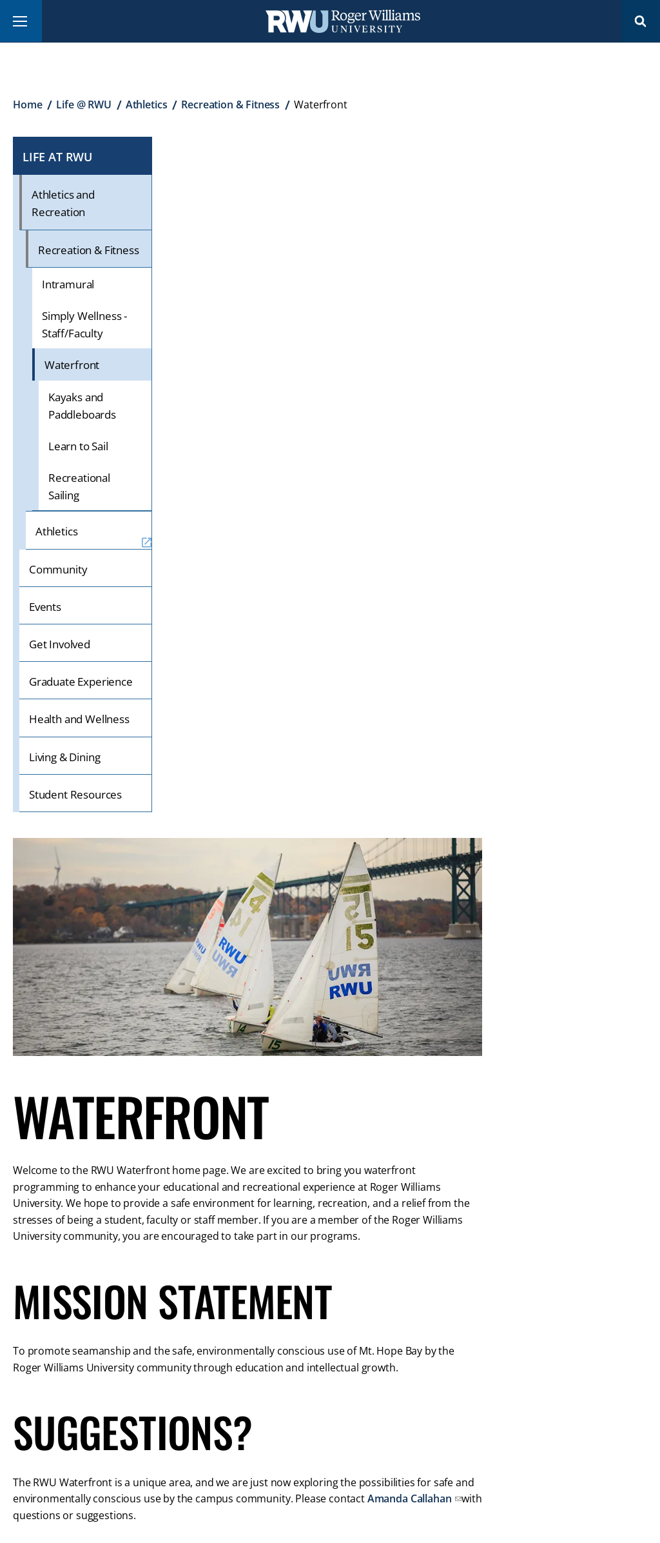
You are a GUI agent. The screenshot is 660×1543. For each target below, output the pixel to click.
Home (27, 104)
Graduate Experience (81, 681)
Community (58, 569)
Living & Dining (64, 757)
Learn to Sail (78, 446)
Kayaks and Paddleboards (82, 406)
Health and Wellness (79, 719)
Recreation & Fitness (230, 104)
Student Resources (75, 794)
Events (45, 606)
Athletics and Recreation (63, 203)
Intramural (68, 284)
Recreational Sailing (79, 486)
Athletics (147, 104)
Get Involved (59, 644)
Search (640, 21)
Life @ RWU (83, 104)
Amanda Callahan (410, 1498)
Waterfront (71, 364)
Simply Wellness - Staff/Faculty (84, 324)
